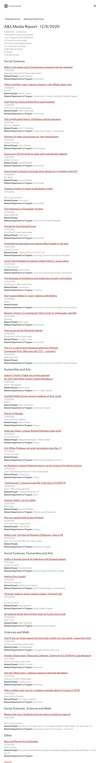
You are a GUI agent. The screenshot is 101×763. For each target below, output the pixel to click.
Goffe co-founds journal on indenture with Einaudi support (35, 559)
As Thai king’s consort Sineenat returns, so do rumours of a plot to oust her (43, 465)
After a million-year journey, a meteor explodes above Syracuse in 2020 (42, 690)
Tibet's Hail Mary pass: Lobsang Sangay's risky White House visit (38, 84)
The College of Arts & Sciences (21, 12)
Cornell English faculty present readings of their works (32, 396)
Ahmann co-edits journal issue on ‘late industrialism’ (31, 136)
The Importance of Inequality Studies (23, 208)
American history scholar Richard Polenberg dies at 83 (32, 430)
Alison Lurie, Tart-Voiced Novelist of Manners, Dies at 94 (33, 534)
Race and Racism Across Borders (21, 741)
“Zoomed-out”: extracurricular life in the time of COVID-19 (35, 482)
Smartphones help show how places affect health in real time (36, 243)
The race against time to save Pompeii (23, 517)
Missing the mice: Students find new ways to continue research (37, 714)
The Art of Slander (13, 413)
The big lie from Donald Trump (20, 226)
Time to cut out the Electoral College (23, 330)
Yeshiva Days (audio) (15, 576)
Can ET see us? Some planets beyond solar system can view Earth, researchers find (47, 638)
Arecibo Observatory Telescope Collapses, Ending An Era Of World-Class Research (47, 655)
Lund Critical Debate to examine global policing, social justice (36, 260)
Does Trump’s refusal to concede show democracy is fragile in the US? (41, 171)
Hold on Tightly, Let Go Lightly (20, 500)
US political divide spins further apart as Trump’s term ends (35, 614)
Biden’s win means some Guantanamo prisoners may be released (38, 67)
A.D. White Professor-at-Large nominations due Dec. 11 (32, 448)
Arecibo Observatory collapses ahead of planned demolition (36, 672)
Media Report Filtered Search (34, 19)
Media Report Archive (13, 19)
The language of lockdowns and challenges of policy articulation (38, 278)
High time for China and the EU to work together (29, 101)
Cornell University (12, 6)
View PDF (8, 761)
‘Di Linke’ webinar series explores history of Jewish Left (33, 593)
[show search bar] (95, 6)
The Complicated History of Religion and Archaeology (32, 119)
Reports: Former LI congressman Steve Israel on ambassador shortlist (40, 312)
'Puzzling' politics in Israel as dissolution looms (28, 188)
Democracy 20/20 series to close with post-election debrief (35, 153)
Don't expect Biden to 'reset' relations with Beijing (30, 295)
